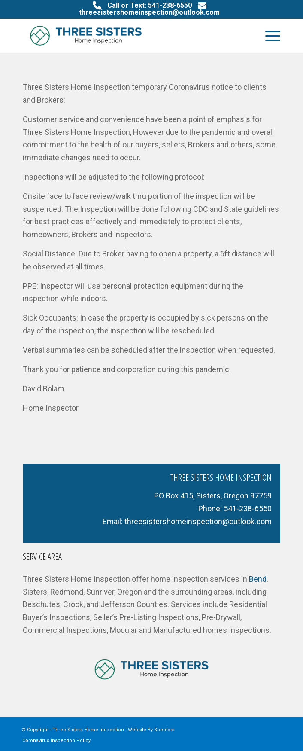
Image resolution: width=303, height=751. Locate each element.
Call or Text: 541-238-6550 (149, 5)
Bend (258, 578)
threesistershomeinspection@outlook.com (149, 12)
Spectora (164, 730)
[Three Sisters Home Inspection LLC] (126, 35)
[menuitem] (268, 35)
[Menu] (268, 35)
